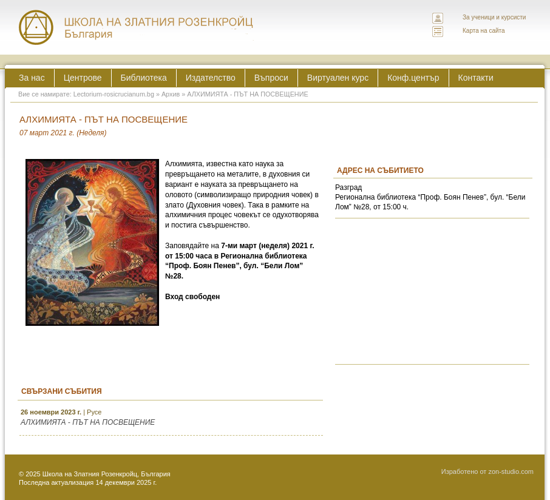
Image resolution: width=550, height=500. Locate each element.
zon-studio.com (511, 471)
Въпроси (271, 78)
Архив (170, 94)
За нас (32, 78)
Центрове (83, 78)
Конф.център (413, 78)
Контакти (476, 78)
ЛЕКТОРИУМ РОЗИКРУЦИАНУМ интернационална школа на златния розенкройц (136, 27)
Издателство (211, 78)
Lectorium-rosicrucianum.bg (113, 94)
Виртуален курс (337, 78)
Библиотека (144, 78)
